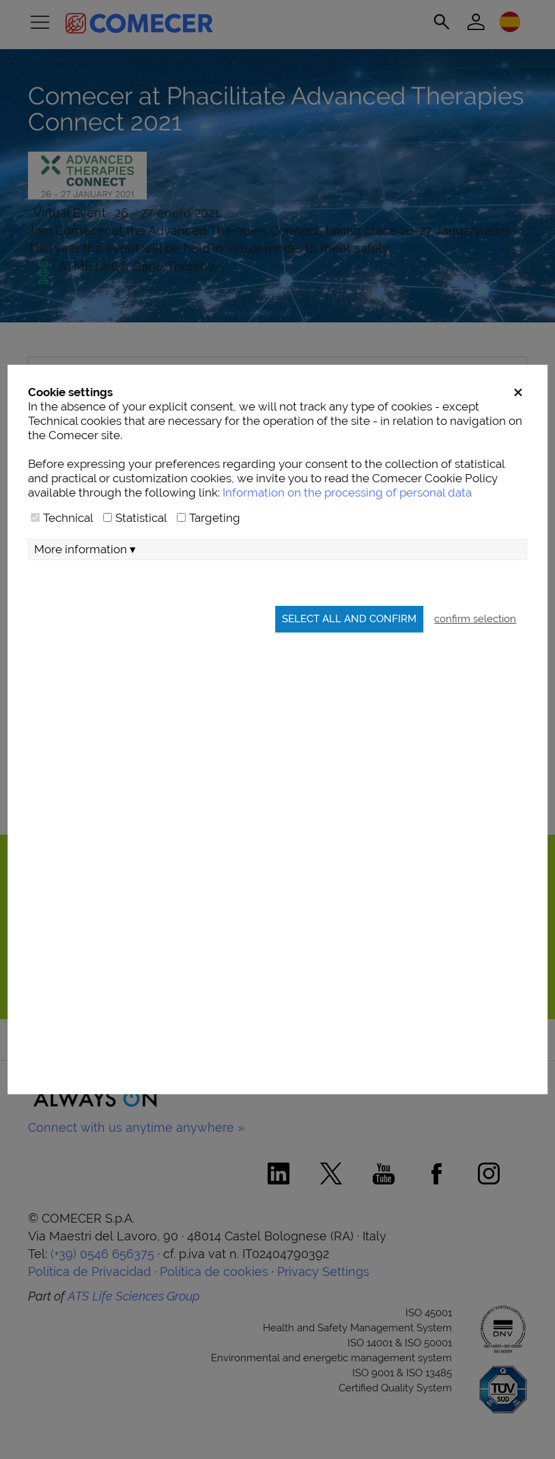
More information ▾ (85, 549)
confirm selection (475, 618)
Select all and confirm (349, 618)
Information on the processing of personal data (347, 492)
